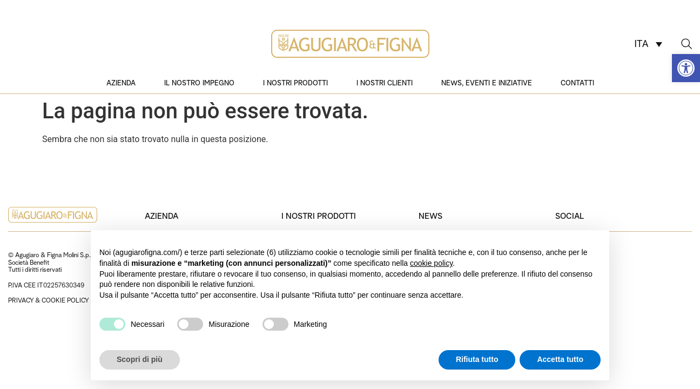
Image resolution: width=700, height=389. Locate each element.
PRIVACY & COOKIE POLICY (48, 299)
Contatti (577, 82)
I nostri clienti (384, 82)
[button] (686, 68)
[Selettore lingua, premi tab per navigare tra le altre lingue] (648, 43)
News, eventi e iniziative (486, 82)
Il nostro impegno (199, 82)
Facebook (572, 285)
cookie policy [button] (431, 263)
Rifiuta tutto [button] (477, 359)
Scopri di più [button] (140, 359)
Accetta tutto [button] (560, 359)
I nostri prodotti (295, 82)
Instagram (572, 262)
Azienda (121, 82)
